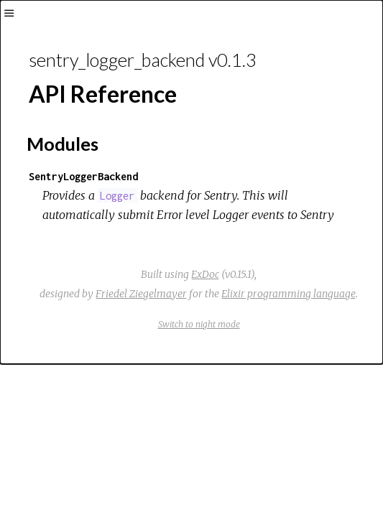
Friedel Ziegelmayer (141, 293)
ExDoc (205, 274)
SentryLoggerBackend (83, 176)
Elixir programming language (288, 293)
